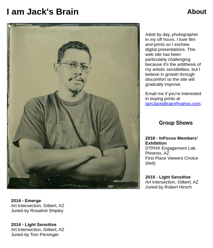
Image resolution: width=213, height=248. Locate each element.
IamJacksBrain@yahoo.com (172, 103)
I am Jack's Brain (43, 12)
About (196, 11)
